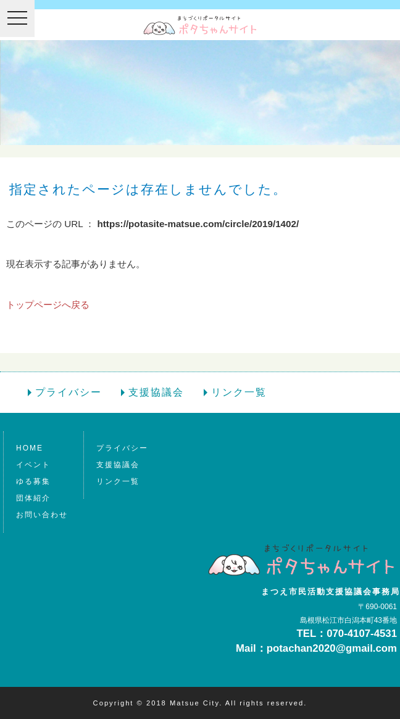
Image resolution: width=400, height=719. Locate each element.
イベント (33, 464)
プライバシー (68, 392)
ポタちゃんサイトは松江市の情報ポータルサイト (200, 25)
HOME (29, 448)
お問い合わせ (42, 514)
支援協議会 (156, 392)
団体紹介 (33, 498)
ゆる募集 (33, 481)
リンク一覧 (239, 392)
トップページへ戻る (48, 304)
